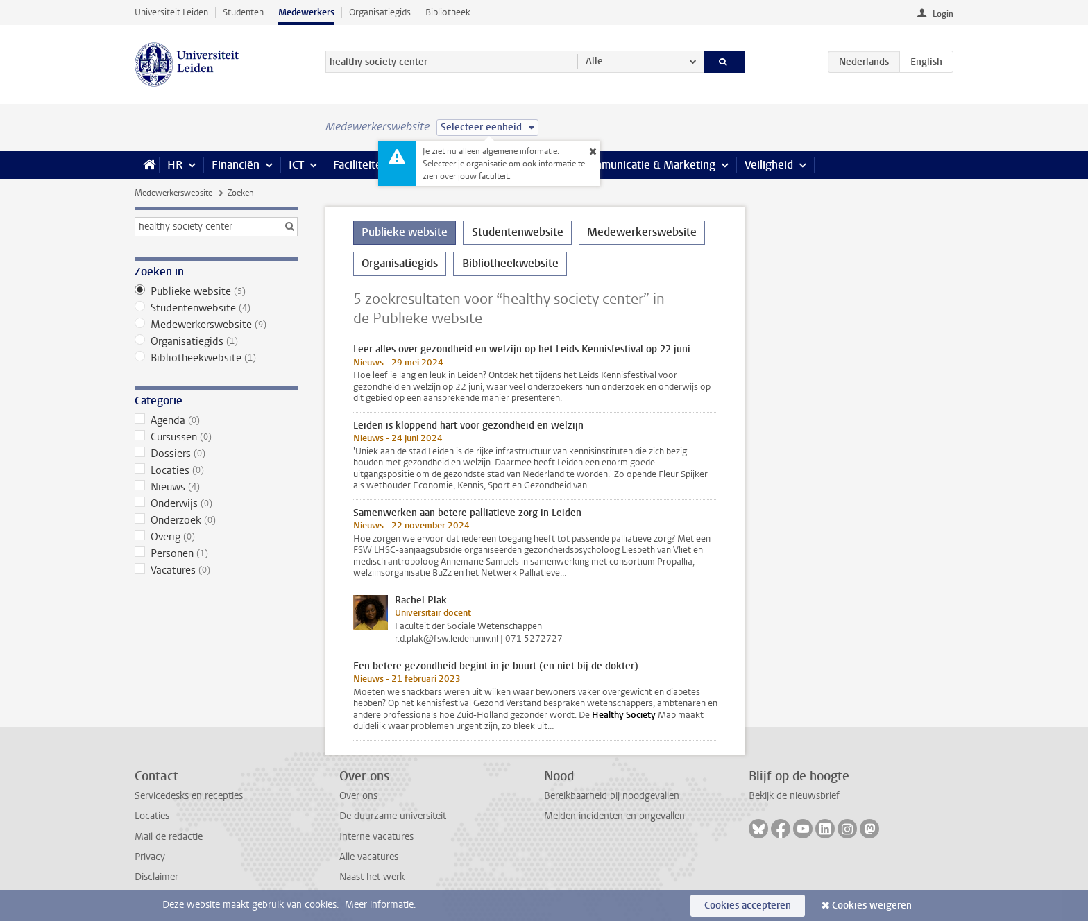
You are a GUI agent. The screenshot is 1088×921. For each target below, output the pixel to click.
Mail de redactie (169, 836)
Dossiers (216, 453)
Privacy (150, 856)
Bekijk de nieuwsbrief (794, 795)
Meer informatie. (380, 904)
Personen (216, 553)
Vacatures (216, 570)
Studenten (243, 12)
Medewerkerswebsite (173, 192)
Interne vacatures (376, 836)
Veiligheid (769, 164)
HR (174, 164)
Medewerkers (306, 12)
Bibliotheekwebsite (216, 357)
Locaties (216, 470)
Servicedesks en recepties (189, 795)
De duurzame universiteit (392, 816)
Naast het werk (372, 877)
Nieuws (216, 486)
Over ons (358, 795)
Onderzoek (216, 520)
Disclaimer (156, 877)
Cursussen (216, 437)
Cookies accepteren (747, 905)
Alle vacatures (368, 856)
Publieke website (216, 291)
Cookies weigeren (872, 905)
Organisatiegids (380, 12)
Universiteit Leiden (171, 12)
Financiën (236, 164)
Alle (594, 61)
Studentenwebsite (216, 308)
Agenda (216, 420)
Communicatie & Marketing (647, 164)
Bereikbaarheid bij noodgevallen (611, 795)
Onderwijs (216, 503)
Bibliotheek (447, 12)
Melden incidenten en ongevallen (614, 816)
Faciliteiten (360, 164)
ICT (296, 164)
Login (943, 13)
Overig (216, 536)
